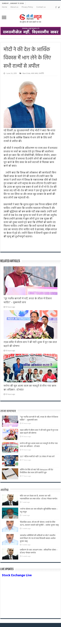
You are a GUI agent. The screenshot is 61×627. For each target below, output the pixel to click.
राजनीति (41, 73)
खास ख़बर (34, 73)
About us (14, 7)
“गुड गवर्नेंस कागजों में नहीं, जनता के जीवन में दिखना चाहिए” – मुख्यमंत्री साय (39, 418)
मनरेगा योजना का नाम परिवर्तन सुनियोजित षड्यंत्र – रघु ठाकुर (39, 510)
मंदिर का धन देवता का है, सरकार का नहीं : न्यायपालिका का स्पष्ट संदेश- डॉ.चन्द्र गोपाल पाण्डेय (38, 497)
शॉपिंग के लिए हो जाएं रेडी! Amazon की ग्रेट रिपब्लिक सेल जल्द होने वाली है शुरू (36, 471)
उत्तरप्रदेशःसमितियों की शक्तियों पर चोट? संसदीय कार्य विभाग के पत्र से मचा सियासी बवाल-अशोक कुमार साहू (38, 538)
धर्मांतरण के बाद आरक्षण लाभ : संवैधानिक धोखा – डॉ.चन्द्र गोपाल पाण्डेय (38, 551)
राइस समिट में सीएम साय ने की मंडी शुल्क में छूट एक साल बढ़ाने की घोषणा (39, 431)
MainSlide (26, 73)
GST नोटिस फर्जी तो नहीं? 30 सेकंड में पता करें (37, 456)
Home (4, 7)
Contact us (41, 7)
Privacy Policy (27, 7)
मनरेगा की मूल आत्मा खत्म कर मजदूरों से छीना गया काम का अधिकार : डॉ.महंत (39, 445)
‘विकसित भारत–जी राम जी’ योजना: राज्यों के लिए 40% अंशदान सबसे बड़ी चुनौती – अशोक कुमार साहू (39, 523)
